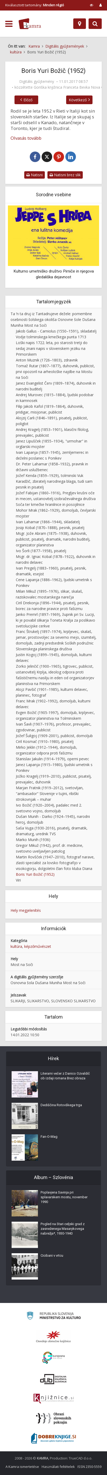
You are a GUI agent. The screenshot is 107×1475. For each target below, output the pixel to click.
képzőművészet (37, 946)
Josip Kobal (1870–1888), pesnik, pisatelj (50, 527)
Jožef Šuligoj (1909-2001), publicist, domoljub (54, 735)
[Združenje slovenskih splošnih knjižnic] (53, 1398)
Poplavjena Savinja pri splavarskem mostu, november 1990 (64, 1197)
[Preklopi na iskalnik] (95, 23)
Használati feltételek (58, 1466)
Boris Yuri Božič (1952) (35, 874)
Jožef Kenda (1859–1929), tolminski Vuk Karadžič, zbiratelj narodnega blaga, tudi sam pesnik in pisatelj (54, 481)
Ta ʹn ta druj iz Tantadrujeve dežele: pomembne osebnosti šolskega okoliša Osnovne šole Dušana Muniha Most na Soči (53, 319)
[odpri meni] (8, 24)
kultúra (16, 946)
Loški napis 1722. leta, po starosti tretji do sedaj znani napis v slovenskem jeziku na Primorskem (51, 348)
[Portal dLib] (53, 1379)
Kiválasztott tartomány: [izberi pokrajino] (34, 5)
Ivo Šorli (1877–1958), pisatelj (41, 550)
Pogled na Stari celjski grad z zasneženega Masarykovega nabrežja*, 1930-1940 (63, 1228)
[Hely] (79, 23)
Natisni (34, 174)
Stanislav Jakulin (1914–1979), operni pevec (52, 758)
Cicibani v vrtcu (52, 1255)
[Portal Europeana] (53, 1358)
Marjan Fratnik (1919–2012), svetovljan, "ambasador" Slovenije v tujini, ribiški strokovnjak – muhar (50, 793)
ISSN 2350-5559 (89, 1466)
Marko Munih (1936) (33, 839)
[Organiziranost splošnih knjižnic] (53, 1336)
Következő (78, 99)
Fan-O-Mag (49, 1137)
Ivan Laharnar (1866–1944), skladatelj (48, 521)
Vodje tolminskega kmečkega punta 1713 (51, 336)
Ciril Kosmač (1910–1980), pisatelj (45, 741)
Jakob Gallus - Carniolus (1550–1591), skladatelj (56, 331)
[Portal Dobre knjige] (53, 1438)
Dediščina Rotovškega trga (61, 1105)
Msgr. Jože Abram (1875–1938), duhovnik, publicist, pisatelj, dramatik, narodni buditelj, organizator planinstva (53, 539)
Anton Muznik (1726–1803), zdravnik (47, 360)
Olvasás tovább (26, 138)
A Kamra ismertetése (22, 1466)
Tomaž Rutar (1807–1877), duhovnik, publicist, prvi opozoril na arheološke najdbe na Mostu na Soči (55, 371)
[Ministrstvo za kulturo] (53, 1316)
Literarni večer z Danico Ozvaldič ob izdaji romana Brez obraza (65, 1075)
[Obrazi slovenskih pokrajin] (53, 1418)
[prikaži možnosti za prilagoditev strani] (91, 5)
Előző (27, 99)
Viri (18, 880)
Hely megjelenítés (26, 910)
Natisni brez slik (65, 174)
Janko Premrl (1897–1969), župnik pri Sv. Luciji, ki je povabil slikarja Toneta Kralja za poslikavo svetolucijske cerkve (55, 620)
